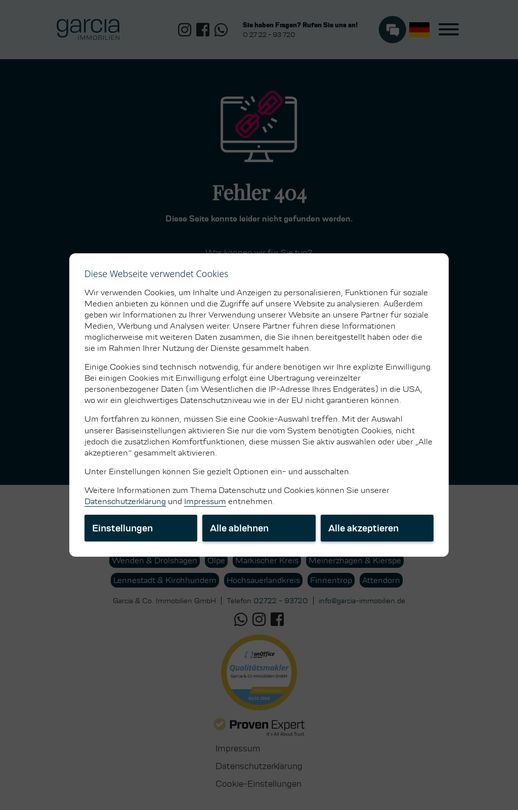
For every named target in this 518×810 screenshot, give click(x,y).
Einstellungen (122, 528)
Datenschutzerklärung (125, 501)
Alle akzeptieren (363, 528)
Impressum (205, 501)
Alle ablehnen (239, 528)
